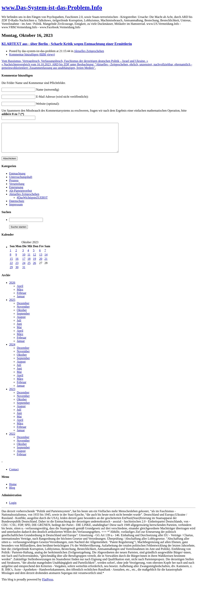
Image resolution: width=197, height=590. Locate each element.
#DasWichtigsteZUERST (32, 203)
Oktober (22, 315)
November (23, 312)
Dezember (23, 309)
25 (29, 268)
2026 (12, 288)
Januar (21, 302)
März (20, 295)
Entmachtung (17, 179)
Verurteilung (16, 189)
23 (16, 268)
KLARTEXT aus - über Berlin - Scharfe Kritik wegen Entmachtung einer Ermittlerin (67, 44)
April (20, 291)
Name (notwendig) (47, 89)
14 (45, 260)
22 (11, 268)
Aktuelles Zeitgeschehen (89, 51)
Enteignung (16, 193)
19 (34, 264)
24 (23, 268)
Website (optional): (48, 103)
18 (29, 264)
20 (40, 264)
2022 (12, 439)
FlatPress (47, 585)
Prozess (13, 186)
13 (40, 260)
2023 (12, 394)
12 (34, 260)
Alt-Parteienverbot (20, 196)
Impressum (16, 210)
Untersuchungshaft (20, 182)
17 (23, 264)
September (23, 319)
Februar (21, 298)
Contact (14, 475)
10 (23, 260)
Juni (19, 329)
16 (16, 264)
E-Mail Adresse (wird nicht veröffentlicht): (62, 96)
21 (45, 264)
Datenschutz (16, 206)
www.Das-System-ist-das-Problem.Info (52, 7)
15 (11, 264)
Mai (19, 333)
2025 (12, 305)
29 (11, 272)
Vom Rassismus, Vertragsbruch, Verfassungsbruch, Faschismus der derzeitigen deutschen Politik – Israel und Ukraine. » (75, 61)
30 (16, 272)
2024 (12, 350)
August (21, 322)
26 (34, 268)
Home (13, 490)
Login (12, 508)
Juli (19, 326)
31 (23, 272)
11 (28, 260)
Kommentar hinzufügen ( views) (32, 54)
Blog (12, 493)
